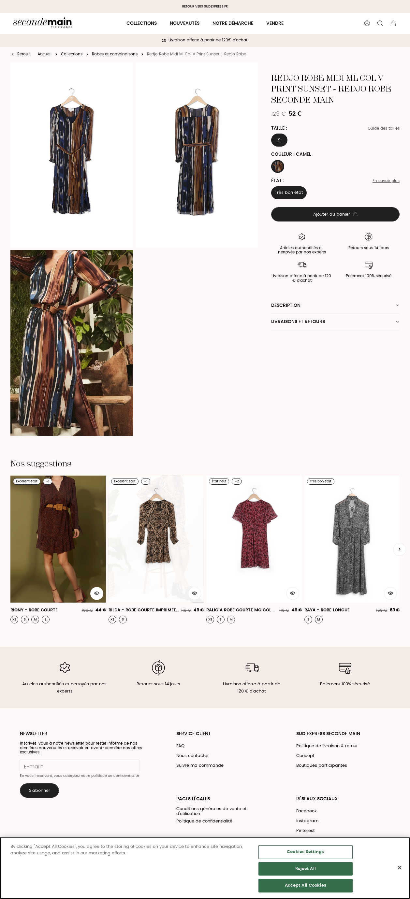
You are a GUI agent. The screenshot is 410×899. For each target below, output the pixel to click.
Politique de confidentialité (204, 821)
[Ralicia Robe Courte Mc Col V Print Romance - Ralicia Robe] (254, 549)
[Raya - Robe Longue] (352, 549)
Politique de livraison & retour (327, 746)
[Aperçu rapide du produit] (96, 593)
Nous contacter (192, 756)
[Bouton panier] (393, 23)
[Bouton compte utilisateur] (366, 23)
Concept (305, 756)
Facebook (306, 811)
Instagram (307, 821)
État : (278, 180)
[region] (205, 868)
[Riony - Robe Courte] (58, 549)
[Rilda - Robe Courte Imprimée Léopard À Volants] (156, 549)
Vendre (275, 23)
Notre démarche (232, 23)
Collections (141, 23)
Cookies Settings (305, 852)
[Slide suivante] (399, 549)
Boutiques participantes (321, 765)
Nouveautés (184, 23)
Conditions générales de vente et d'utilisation (211, 811)
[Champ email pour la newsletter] (79, 767)
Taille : (279, 128)
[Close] (399, 868)
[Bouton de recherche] (380, 23)
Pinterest (305, 831)
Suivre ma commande (200, 765)
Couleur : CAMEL (291, 154)
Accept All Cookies (305, 885)
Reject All (305, 869)
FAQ (180, 746)
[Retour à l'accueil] (42, 23)
